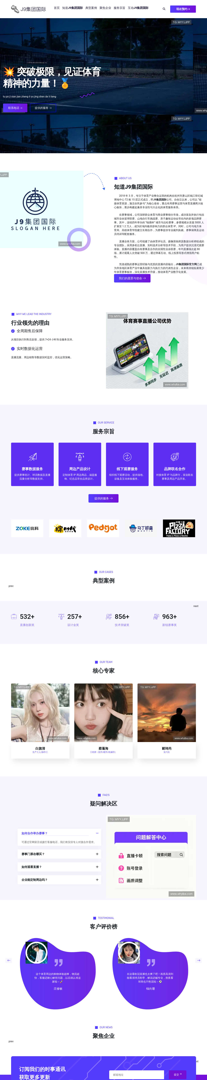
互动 (138, 7)
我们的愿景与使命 (132, 278)
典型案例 (91, 7)
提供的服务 (43, 107)
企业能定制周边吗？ (35, 880)
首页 (57, 7)
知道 (72, 7)
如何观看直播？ (32, 867)
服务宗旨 (119, 7)
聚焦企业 (105, 7)
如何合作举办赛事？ (35, 833)
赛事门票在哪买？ (33, 854)
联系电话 (15, 107)
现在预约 (183, 9)
